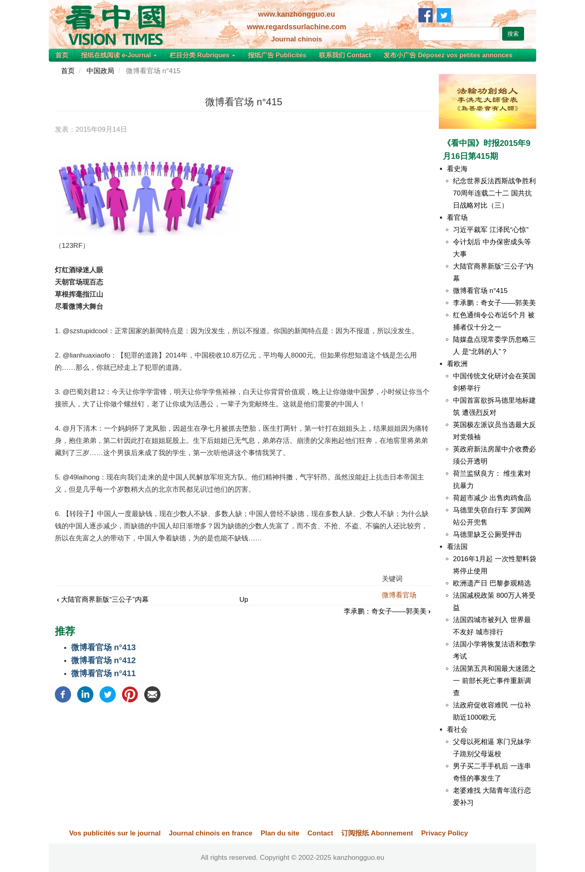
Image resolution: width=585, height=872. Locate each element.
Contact (320, 833)
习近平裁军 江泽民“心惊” (491, 230)
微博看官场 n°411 (103, 673)
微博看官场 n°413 (103, 647)
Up (243, 599)
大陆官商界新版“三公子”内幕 (103, 599)
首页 (61, 55)
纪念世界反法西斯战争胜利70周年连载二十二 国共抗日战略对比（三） (494, 193)
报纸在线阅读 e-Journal (119, 55)
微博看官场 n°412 (103, 660)
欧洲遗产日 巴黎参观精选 (492, 583)
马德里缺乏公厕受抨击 (487, 534)
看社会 (457, 729)
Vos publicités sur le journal (114, 833)
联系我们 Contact (345, 55)
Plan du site (279, 833)
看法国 (457, 547)
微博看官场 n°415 (480, 291)
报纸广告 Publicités (277, 55)
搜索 (513, 33)
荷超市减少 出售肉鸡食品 (492, 498)
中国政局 (100, 71)
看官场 (457, 217)
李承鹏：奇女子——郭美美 (387, 611)
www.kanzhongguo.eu (296, 14)
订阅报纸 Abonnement (377, 833)
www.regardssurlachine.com (296, 27)
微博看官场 (399, 595)
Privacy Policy (444, 833)
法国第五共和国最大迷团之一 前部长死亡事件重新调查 (494, 681)
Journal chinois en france (210, 833)
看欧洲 (457, 364)
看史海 (457, 169)
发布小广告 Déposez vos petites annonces (448, 55)
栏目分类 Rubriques (202, 55)
